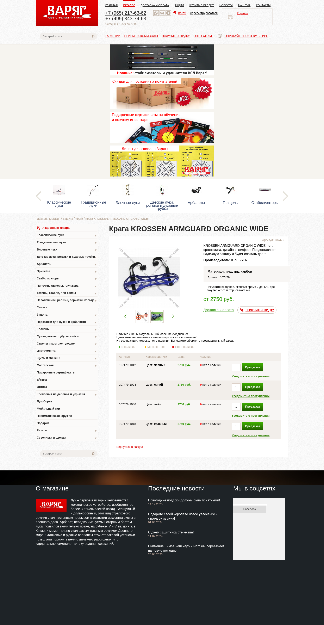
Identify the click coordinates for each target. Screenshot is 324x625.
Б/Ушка (42, 379)
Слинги (42, 307)
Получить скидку (176, 36)
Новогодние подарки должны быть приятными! (184, 500)
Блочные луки (67, 250)
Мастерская (67, 366)
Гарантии (112, 36)
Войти (179, 13)
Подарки (43, 423)
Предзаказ (252, 367)
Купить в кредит (201, 5)
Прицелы (67, 272)
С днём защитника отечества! (171, 532)
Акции (179, 5)
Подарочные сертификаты (56, 372)
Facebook (249, 509)
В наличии (131, 346)
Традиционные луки (67, 243)
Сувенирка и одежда (67, 438)
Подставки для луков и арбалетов (67, 322)
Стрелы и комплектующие (67, 344)
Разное (67, 431)
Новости (226, 5)
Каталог (129, 5)
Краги (79, 218)
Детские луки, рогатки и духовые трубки (67, 257)
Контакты (263, 5)
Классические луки (67, 235)
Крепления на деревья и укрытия (67, 394)
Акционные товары (53, 228)
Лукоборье (44, 401)
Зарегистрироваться (204, 13)
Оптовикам (203, 36)
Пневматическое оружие (54, 415)
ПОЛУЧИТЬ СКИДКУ (257, 310)
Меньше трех (157, 346)
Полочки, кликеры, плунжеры (67, 286)
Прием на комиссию (141, 36)
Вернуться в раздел (129, 446)
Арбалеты (67, 264)
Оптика (42, 387)
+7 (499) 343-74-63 (125, 18)
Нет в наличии (185, 346)
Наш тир (244, 5)
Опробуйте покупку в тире (243, 36)
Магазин (54, 218)
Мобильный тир (48, 408)
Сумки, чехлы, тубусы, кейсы (67, 337)
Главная (111, 5)
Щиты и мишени (67, 358)
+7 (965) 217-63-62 (125, 13)
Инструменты (67, 351)
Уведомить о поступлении (251, 376)
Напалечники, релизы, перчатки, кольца (67, 300)
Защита (68, 218)
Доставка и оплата (155, 5)
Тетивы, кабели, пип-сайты (67, 293)
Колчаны (67, 329)
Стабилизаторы (67, 279)
